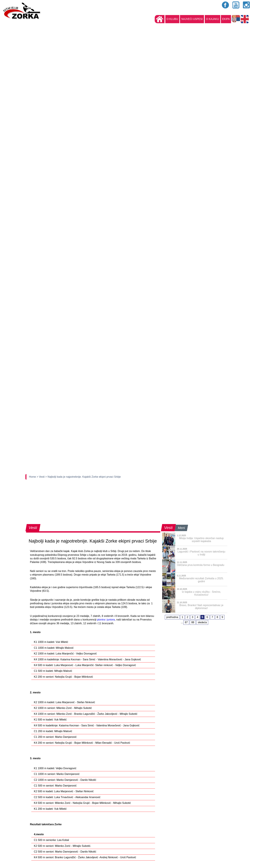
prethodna (172, 617)
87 (186, 622)
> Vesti (41, 476)
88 (192, 622)
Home (33, 476)
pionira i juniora (106, 619)
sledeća (202, 622)
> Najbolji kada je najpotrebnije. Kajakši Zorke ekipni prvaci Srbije (83, 476)
